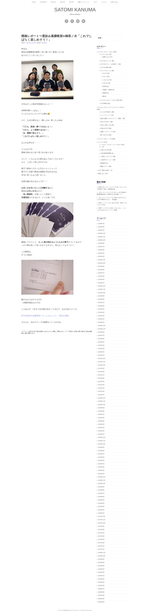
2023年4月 (101, 312)
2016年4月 (101, 569)
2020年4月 (101, 424)
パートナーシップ (105, 115)
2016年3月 (101, 572)
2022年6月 (101, 338)
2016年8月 (101, 559)
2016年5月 (101, 566)
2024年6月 (101, 276)
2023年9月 (101, 296)
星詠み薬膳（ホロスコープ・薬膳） (46, 331)
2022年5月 (101, 342)
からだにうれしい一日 (105, 139)
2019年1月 (101, 473)
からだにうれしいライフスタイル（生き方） (111, 107)
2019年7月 (101, 454)
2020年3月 (101, 427)
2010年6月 (101, 579)
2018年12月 (101, 477)
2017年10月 (101, 523)
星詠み (83, 331)
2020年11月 (101, 401)
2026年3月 (101, 227)
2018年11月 (101, 480)
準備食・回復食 (107, 89)
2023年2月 (101, 319)
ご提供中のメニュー (106, 160)
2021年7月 (101, 375)
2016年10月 (101, 556)
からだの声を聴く (105, 112)
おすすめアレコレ (105, 61)
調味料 (105, 93)
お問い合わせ (114, 2)
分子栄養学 (103, 103)
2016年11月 (101, 552)
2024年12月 (101, 260)
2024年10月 (101, 263)
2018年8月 (101, 490)
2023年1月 (101, 322)
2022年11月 (101, 329)
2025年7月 (101, 246)
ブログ (95, 2)
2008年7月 (101, 589)
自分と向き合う (105, 121)
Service (62, 2)
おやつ (105, 76)
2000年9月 (101, 598)
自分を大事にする (105, 125)
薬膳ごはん (106, 57)
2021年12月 (101, 358)
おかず (105, 73)
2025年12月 (101, 233)
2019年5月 (101, 460)
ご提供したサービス (106, 156)
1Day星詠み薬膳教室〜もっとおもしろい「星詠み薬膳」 (46, 316)
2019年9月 (101, 447)
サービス (100, 142)
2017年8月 (101, 529)
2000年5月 (101, 602)
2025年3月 (101, 256)
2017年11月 (101, 519)
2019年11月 (101, 441)
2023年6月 (101, 306)
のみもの (105, 83)
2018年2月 (101, 510)
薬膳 (26, 333)
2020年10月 (101, 404)
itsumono (43, 2)
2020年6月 (101, 417)
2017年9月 (101, 526)
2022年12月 (101, 325)
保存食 (105, 86)
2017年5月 (101, 536)
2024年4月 (101, 279)
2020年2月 (101, 431)
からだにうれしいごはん (105, 52)
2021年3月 (101, 388)
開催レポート (61, 331)
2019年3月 (101, 467)
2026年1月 (101, 230)
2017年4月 (101, 539)
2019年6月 (101, 457)
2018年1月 (101, 513)
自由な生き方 (104, 128)
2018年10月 (101, 483)
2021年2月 (101, 391)
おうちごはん (104, 54)
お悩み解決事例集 (105, 153)
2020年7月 (101, 414)
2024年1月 (101, 283)
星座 (79, 331)
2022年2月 (101, 352)
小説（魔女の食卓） (104, 170)
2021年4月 (101, 385)
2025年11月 (101, 236)
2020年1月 (101, 434)
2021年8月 (101, 371)
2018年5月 (101, 500)
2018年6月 (101, 496)
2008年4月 (101, 592)
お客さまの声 (32, 331)
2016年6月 (101, 562)
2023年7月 (101, 302)
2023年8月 (101, 299)
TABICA (71, 331)
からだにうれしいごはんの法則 (109, 100)
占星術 (75, 331)
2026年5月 (101, 223)
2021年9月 (101, 368)
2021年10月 (101, 365)
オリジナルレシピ (105, 70)
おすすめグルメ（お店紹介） (109, 64)
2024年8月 (101, 269)
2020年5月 (101, 421)
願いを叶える (104, 135)
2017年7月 (101, 533)
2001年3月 (101, 595)
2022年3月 (101, 348)
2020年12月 (101, 398)
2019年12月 (101, 437)
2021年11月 (101, 361)
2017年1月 (101, 549)
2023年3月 (101, 316)
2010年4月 (101, 582)
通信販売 (103, 163)
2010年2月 (101, 585)
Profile (53, 2)
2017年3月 (101, 542)
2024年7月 (101, 273)
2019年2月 (101, 470)
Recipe (71, 2)
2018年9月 (101, 487)
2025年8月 (101, 243)
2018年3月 (101, 506)
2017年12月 (101, 516)
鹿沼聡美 (44, 42)
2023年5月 (101, 309)
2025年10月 (101, 240)
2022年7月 (101, 335)
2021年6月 (101, 378)
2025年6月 (101, 250)
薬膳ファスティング (83, 2)
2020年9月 (101, 408)
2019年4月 (101, 464)
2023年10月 (101, 292)
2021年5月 (101, 381)
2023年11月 (101, 289)
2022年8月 (101, 332)
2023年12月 (101, 286)
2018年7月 (101, 493)
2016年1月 (101, 575)
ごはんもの (106, 80)
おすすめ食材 (104, 67)
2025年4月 (101, 253)
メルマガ (103, 2)
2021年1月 (101, 394)
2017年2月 (101, 546)
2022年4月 (101, 345)
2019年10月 (101, 444)
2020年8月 (101, 411)
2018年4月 (101, 503)
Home (34, 2)
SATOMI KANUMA (75, 9)
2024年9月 (101, 266)
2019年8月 (101, 450)
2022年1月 (101, 355)
